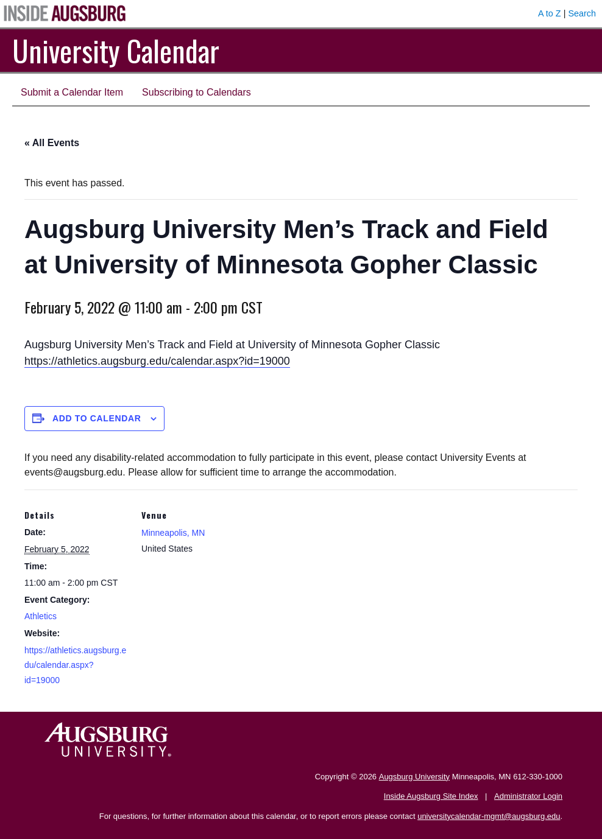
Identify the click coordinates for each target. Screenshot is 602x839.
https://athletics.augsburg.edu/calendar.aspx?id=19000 (157, 361)
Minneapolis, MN (173, 533)
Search (582, 13)
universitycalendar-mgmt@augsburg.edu (488, 816)
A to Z (549, 13)
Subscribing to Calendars (196, 92)
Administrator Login (528, 796)
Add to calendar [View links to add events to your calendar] (96, 418)
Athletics (40, 616)
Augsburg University (414, 776)
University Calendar (115, 50)
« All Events (51, 143)
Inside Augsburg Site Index (431, 796)
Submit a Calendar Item (72, 92)
